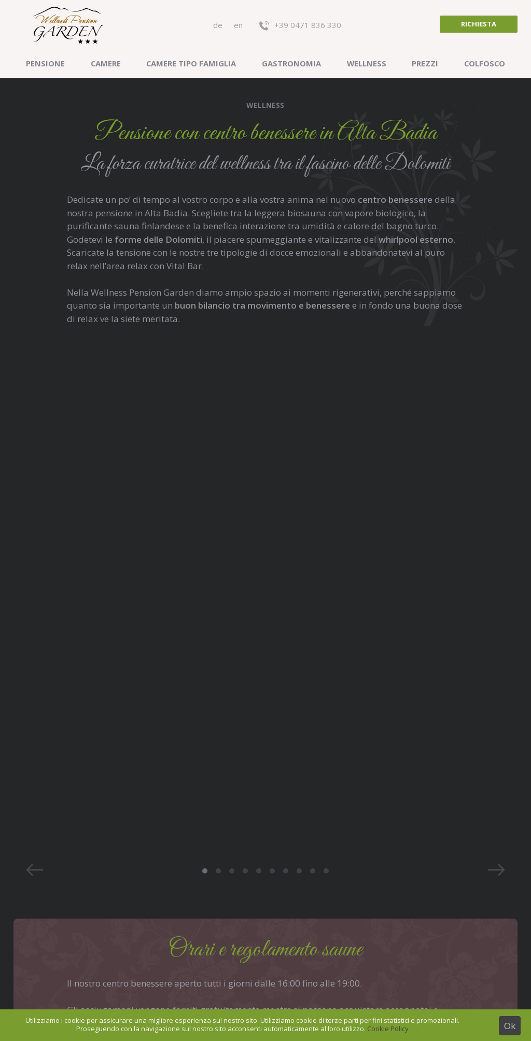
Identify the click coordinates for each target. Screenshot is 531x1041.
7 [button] (286, 371)
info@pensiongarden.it (308, 834)
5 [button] (259, 371)
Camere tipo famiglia (191, 63)
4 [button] (245, 371)
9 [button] (313, 371)
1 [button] (205, 371)
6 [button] (272, 371)
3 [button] (232, 371)
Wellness (366, 63)
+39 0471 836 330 (300, 25)
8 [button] (299, 371)
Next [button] (496, 365)
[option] (265, 352)
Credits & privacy (283, 1008)
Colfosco (484, 63)
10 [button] (326, 371)
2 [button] (218, 371)
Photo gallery (214, 925)
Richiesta (478, 24)
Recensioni (295, 925)
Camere (106, 63)
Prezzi (425, 63)
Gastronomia (291, 63)
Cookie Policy (388, 1028)
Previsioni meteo (381, 925)
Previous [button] (35, 365)
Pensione (45, 63)
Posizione (135, 925)
